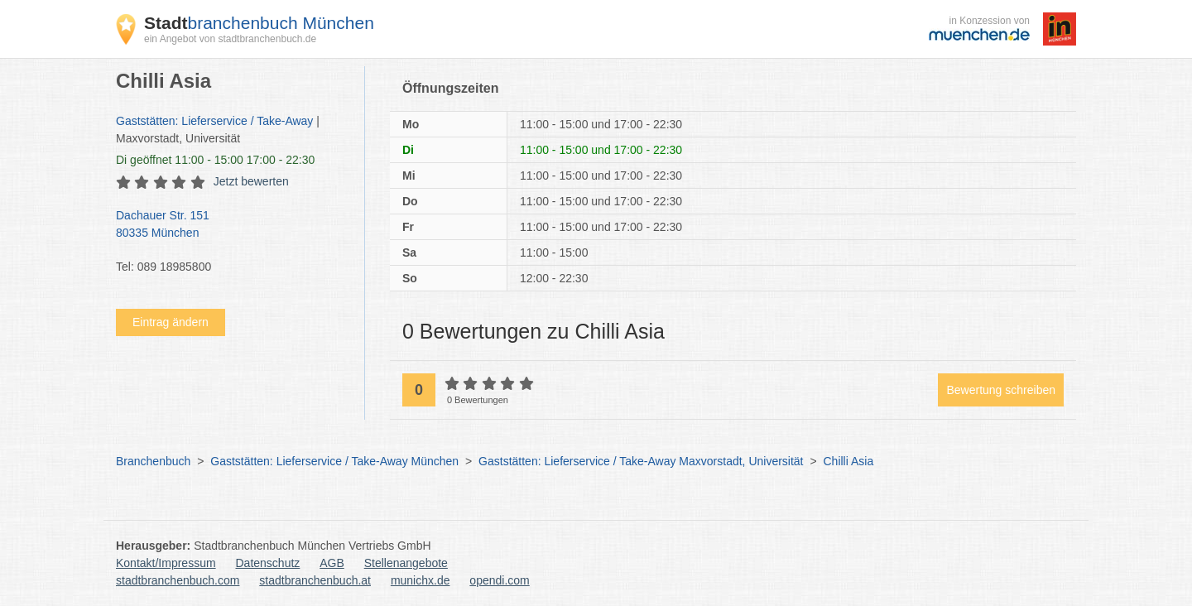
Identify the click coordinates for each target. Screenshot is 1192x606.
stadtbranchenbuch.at (315, 580)
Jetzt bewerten (251, 181)
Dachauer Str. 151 (232, 225)
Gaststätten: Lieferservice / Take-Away (214, 120)
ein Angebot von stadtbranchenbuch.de (230, 39)
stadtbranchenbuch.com (177, 580)
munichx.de (420, 580)
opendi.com (499, 580)
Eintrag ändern (170, 322)
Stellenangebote (406, 563)
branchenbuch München (259, 22)
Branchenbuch (153, 461)
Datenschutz (268, 563)
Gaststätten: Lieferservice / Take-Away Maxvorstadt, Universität (640, 461)
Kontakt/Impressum (166, 563)
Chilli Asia (848, 461)
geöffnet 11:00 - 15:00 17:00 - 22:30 (215, 159)
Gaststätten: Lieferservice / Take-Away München (334, 461)
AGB (332, 563)
